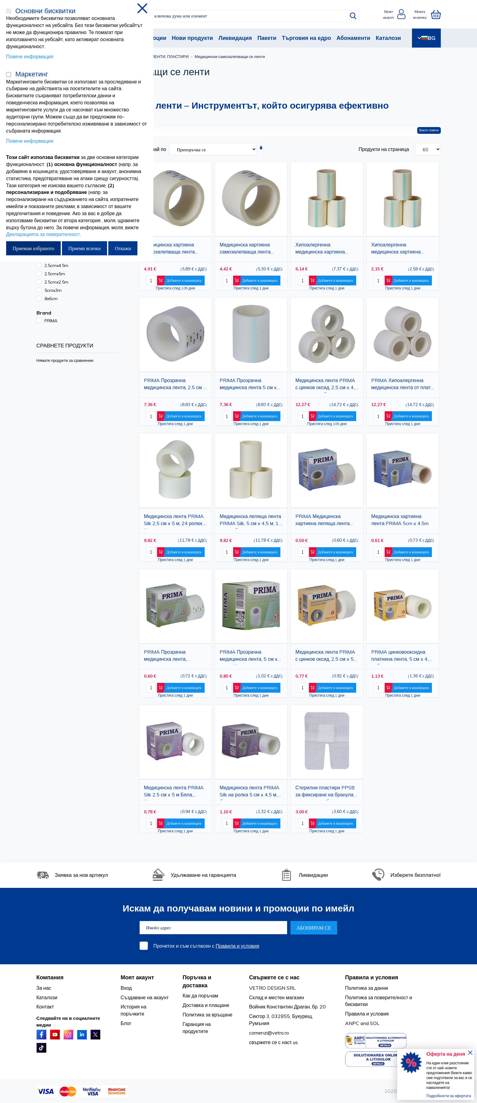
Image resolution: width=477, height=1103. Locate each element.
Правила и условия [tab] (371, 977)
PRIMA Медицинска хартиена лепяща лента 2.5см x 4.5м (322, 521)
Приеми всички (84, 248)
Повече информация (29, 56)
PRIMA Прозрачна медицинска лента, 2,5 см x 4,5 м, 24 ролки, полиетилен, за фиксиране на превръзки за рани (175, 385)
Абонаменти (353, 37)
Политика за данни (366, 988)
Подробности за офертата (448, 1095)
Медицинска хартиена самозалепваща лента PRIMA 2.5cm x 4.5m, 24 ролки (171, 249)
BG (426, 37)
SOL (374, 1023)
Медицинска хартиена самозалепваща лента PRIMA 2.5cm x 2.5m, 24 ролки (247, 249)
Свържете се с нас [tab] (274, 977)
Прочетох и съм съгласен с (206, 946)
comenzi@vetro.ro (269, 1033)
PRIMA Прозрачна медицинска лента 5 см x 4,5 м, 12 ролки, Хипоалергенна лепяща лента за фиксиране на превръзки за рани (248, 385)
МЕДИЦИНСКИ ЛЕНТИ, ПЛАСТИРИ (156, 56)
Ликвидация (235, 37)
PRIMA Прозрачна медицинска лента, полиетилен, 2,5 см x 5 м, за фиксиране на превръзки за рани (175, 656)
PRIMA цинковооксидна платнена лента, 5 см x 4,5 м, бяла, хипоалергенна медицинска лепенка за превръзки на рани (401, 656)
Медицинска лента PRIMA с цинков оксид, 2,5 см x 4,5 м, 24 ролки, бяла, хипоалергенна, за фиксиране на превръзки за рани (326, 385)
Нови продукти (192, 37)
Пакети (266, 37)
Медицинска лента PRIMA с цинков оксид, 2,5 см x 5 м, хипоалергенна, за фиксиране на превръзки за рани (326, 656)
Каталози (388, 37)
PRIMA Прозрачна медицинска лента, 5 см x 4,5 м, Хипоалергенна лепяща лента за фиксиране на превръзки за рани (251, 656)
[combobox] (244, 16)
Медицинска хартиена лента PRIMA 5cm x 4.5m (400, 519)
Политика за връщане (207, 1015)
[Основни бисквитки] (8, 11)
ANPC (352, 1023)
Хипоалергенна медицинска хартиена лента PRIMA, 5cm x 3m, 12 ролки (402, 249)
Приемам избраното (33, 248)
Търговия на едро (306, 37)
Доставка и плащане (206, 1005)
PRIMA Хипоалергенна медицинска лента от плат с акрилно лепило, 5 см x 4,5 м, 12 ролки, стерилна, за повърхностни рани (401, 385)
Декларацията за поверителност (43, 234)
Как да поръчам (200, 996)
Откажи (123, 248)
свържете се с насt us (273, 1042)
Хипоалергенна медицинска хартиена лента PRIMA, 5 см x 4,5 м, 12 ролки (325, 249)
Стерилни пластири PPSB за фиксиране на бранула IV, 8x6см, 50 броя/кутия (325, 792)
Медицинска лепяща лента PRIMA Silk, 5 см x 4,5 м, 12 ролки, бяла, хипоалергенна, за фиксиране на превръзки (251, 521)
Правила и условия (237, 946)
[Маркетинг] (8, 74)
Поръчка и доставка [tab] (197, 981)
